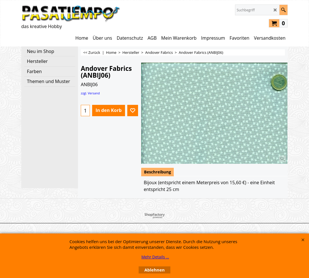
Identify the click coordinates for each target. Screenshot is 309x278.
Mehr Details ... (155, 257)
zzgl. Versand (90, 93)
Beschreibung (157, 172)
